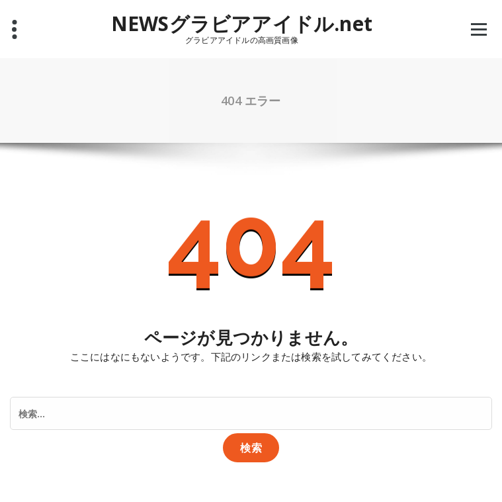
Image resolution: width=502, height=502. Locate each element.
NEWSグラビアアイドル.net (241, 24)
